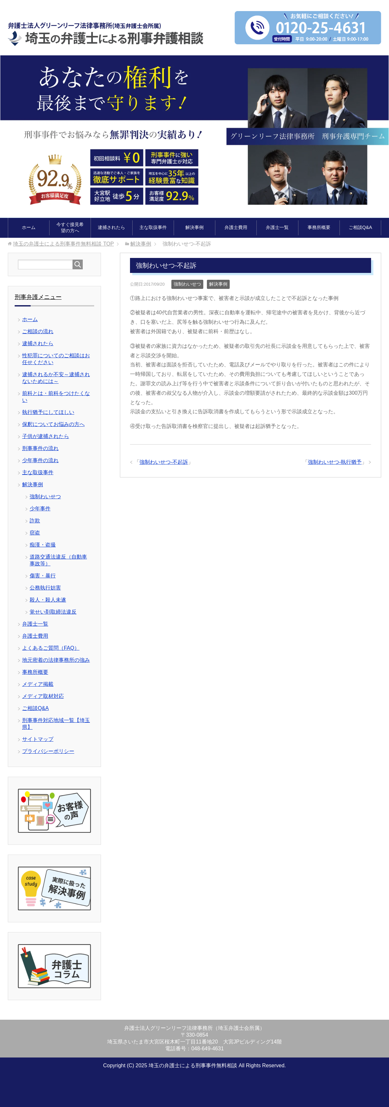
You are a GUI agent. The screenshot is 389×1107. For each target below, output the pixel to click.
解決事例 (194, 227)
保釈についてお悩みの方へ (53, 424)
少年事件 (40, 508)
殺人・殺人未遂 (48, 600)
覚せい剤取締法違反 (53, 612)
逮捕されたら (111, 227)
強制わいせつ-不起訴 (163, 462)
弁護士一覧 (277, 227)
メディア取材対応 (43, 696)
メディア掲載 (37, 684)
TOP (63, 244)
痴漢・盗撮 (43, 544)
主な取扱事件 (153, 227)
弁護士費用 (235, 227)
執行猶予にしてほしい (48, 412)
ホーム (29, 227)
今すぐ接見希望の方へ (70, 227)
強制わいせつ (187, 284)
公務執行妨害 (45, 587)
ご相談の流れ (37, 331)
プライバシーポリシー (48, 751)
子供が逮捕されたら (45, 436)
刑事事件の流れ (40, 448)
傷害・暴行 (43, 575)
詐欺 (35, 520)
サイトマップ (37, 739)
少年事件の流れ (40, 460)
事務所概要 (319, 227)
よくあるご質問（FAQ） (50, 648)
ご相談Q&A (360, 227)
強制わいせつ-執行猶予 (335, 462)
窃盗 (35, 532)
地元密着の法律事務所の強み (56, 660)
